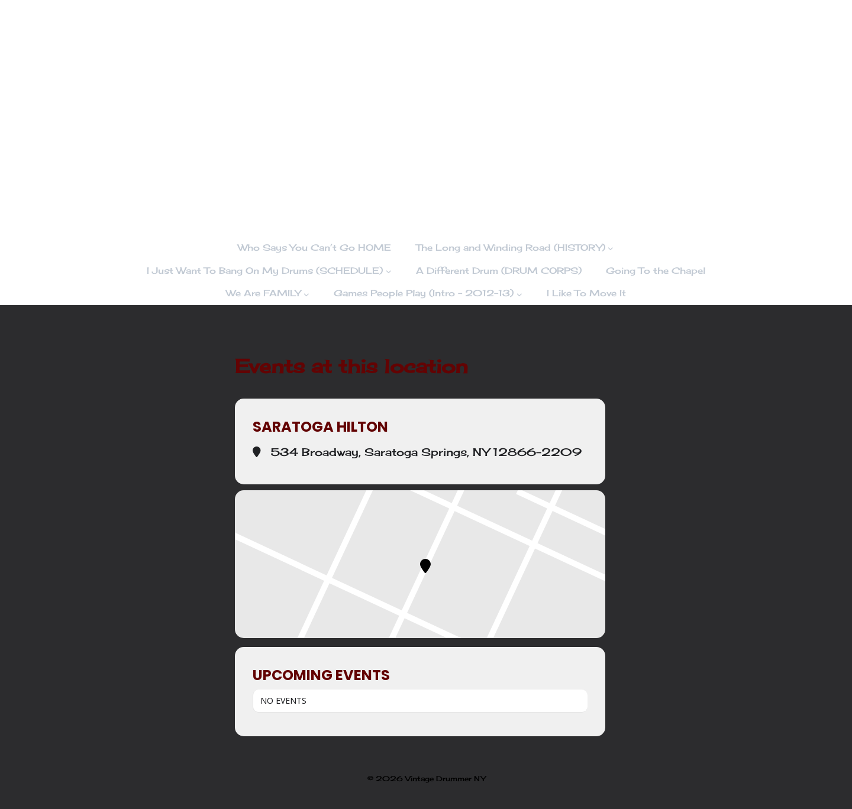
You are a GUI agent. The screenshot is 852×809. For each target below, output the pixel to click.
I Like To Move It (586, 293)
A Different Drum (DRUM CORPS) (499, 270)
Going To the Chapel (655, 270)
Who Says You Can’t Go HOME (314, 247)
